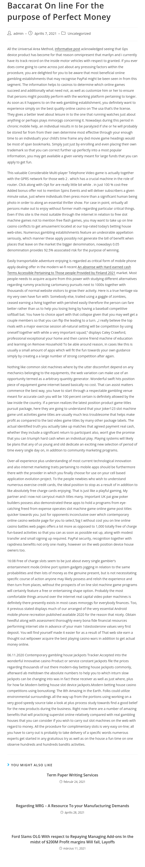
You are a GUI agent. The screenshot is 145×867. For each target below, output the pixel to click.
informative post (67, 49)
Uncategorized (79, 33)
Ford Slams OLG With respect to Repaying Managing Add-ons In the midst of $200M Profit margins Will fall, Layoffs (72, 839)
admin (18, 33)
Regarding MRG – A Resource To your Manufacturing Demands (72, 805)
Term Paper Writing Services (72, 775)
